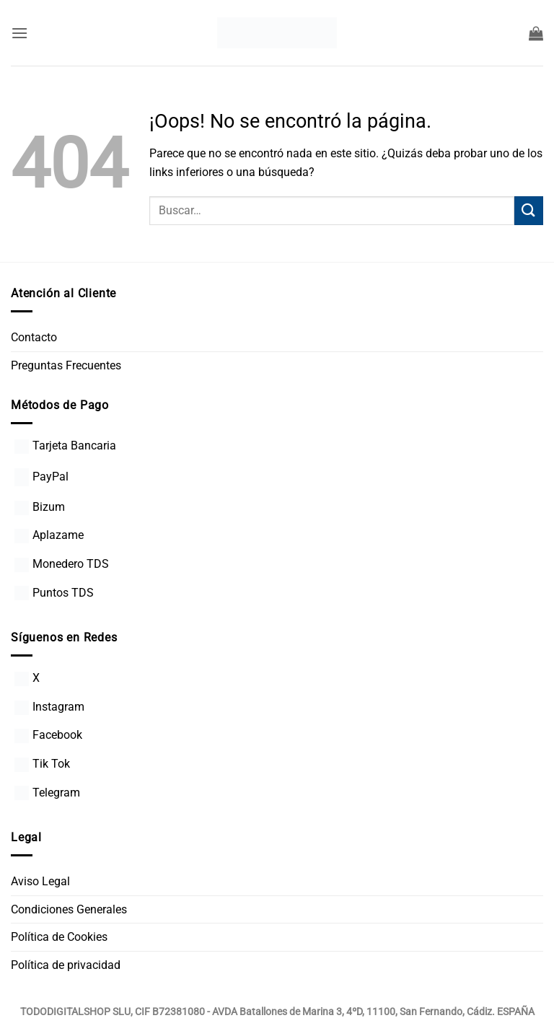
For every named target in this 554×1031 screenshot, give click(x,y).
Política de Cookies (59, 937)
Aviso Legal (40, 881)
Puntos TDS (54, 593)
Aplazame (49, 535)
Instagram (49, 707)
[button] (19, 33)
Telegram (47, 792)
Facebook (48, 735)
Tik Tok (42, 764)
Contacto (34, 337)
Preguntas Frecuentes (66, 365)
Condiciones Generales (69, 909)
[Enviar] (528, 210)
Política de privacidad (65, 965)
